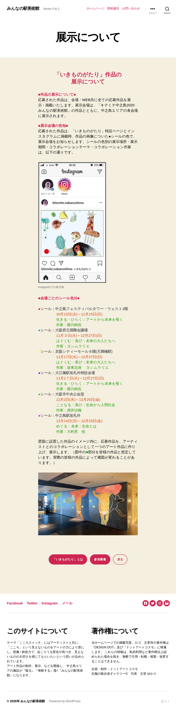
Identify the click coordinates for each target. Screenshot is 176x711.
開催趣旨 (113, 8)
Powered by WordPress (64, 701)
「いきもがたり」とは (68, 559)
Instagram (50, 603)
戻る (120, 559)
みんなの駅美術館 (23, 9)
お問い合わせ (131, 8)
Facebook (15, 603)
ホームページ (95, 8)
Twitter (32, 603)
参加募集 (100, 559)
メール (68, 603)
